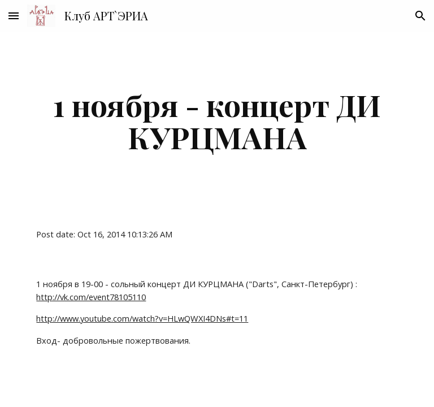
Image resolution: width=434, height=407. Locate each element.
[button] (13, 15)
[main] (217, 120)
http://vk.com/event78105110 (91, 296)
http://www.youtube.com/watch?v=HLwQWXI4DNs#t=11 (142, 318)
